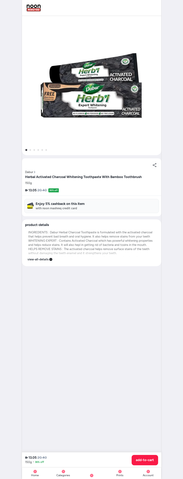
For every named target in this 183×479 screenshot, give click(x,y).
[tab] (26, 150)
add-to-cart (145, 460)
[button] (91, 85)
